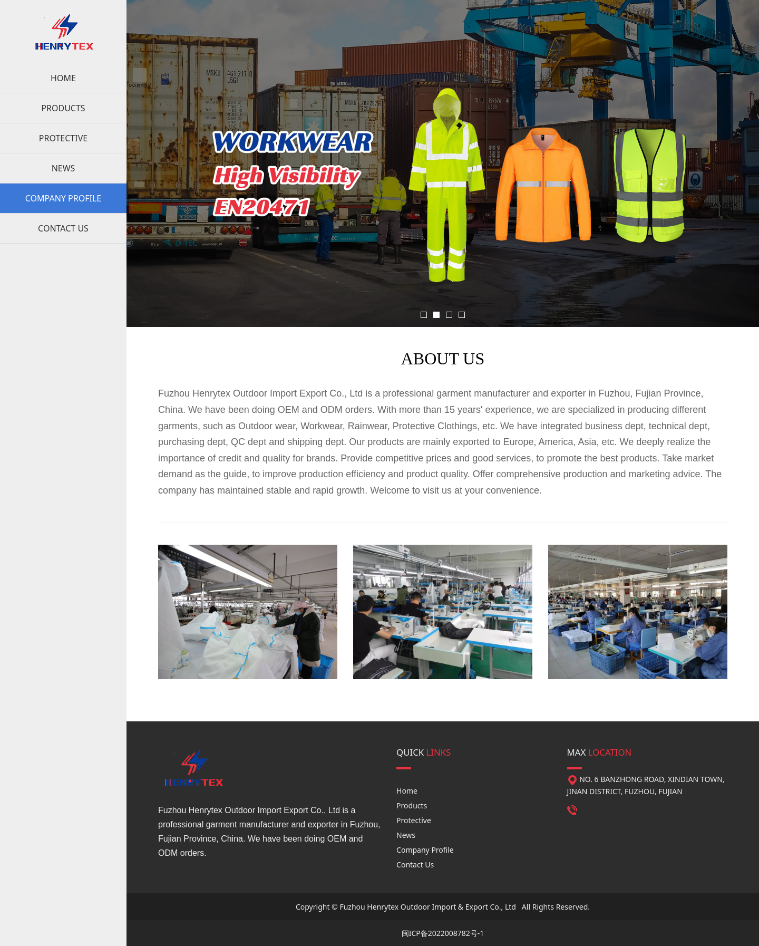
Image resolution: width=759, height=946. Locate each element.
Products (411, 805)
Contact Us (415, 865)
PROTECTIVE (63, 138)
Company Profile (425, 850)
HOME (63, 78)
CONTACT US (63, 228)
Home (406, 791)
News (405, 835)
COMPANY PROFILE (63, 198)
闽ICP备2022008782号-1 (443, 933)
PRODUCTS (63, 108)
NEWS (63, 168)
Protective (413, 820)
